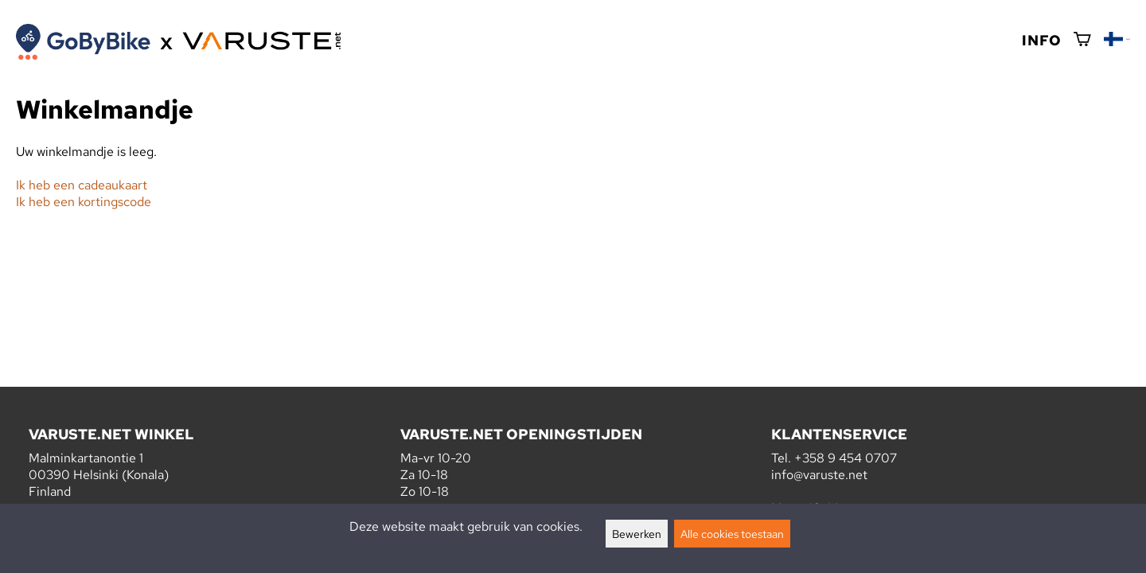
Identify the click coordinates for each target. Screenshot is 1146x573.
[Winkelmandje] (1082, 40)
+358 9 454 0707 (845, 458)
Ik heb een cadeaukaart (81, 185)
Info (1041, 40)
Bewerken (636, 533)
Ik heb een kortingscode (83, 201)
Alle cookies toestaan (732, 533)
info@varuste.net (819, 474)
